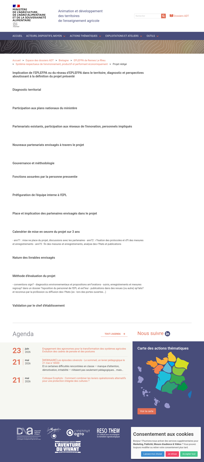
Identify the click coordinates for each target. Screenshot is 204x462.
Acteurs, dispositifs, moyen (44, 35)
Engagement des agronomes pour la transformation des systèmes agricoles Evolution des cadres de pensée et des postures (84, 350)
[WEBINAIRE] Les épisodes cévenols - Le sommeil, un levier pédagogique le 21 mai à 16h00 (83, 361)
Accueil (18, 35)
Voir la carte (146, 411)
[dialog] (166, 443)
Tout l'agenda (113, 334)
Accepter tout (188, 454)
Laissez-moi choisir (152, 454)
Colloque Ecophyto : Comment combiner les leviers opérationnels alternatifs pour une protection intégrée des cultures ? (84, 379)
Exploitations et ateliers (122, 35)
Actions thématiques (83, 35)
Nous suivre (154, 333)
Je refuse (172, 454)
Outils (151, 35)
